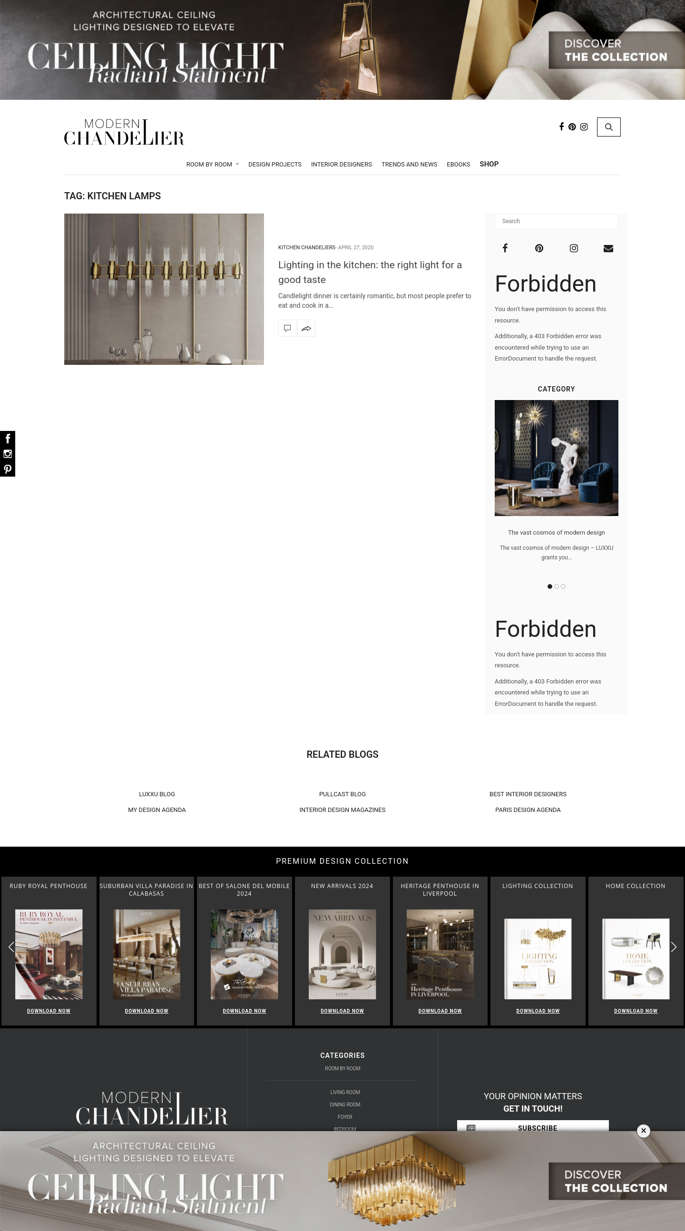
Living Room (345, 1092)
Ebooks (458, 164)
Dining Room (345, 1104)
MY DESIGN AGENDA (157, 809)
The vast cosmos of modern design (556, 532)
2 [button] (556, 586)
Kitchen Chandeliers (306, 247)
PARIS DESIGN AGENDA (528, 809)
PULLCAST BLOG (342, 794)
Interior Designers (341, 164)
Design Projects (275, 164)
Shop (489, 164)
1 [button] (550, 586)
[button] (673, 946)
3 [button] (563, 586)
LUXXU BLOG (157, 794)
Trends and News (409, 164)
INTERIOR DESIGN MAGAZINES (343, 809)
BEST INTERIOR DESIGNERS (528, 794)
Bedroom (345, 1129)
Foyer (345, 1117)
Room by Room (209, 164)
